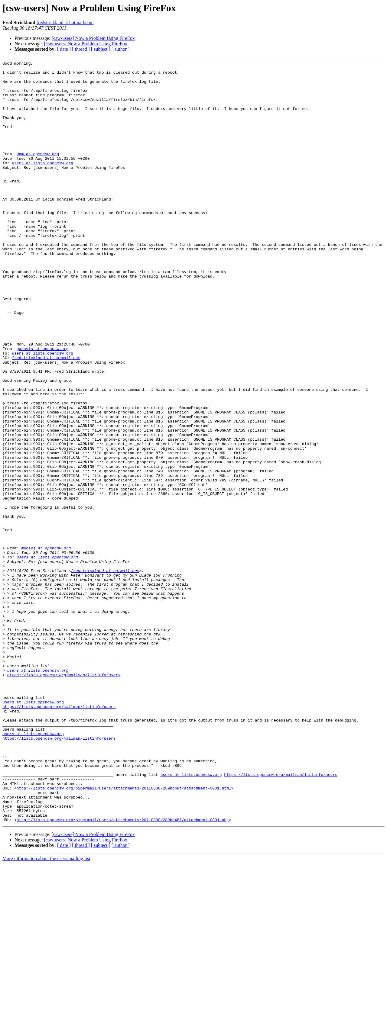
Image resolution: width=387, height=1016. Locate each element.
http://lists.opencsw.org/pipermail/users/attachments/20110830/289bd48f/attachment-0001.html (124, 934)
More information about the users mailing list (46, 1010)
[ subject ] (100, 49)
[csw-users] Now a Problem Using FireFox (93, 38)
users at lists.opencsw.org (42, 183)
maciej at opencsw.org (46, 645)
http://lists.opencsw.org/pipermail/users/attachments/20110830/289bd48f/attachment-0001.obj (123, 972)
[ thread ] (81, 49)
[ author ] (121, 49)
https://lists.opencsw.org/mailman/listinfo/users (63, 798)
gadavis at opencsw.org (43, 406)
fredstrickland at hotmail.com (65, 22)
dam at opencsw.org (38, 172)
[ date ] (64, 49)
